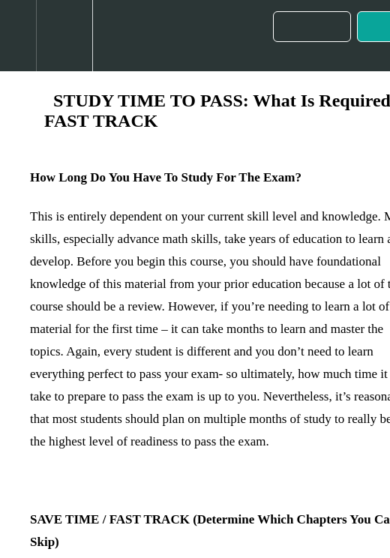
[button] (18, 35)
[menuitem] (64, 35)
